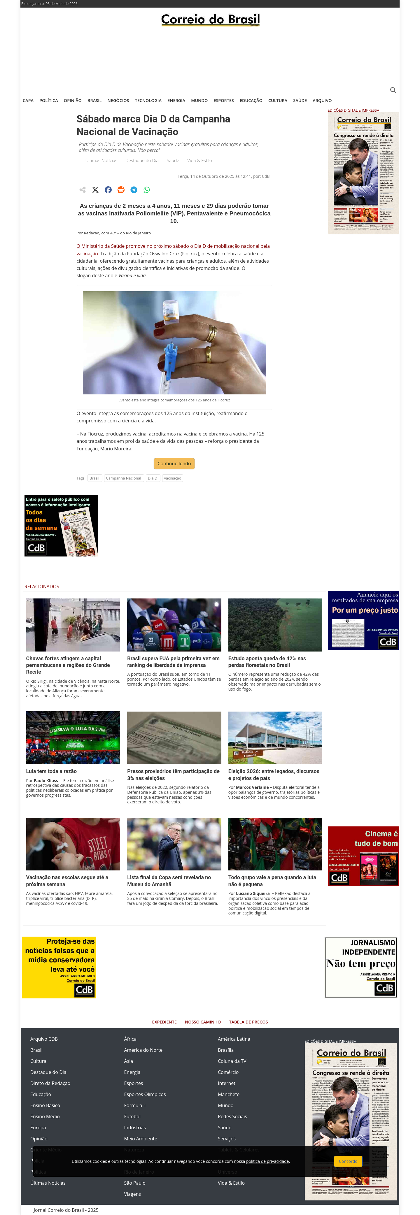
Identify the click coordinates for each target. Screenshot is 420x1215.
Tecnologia (148, 100)
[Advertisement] (210, 60)
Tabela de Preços (248, 1022)
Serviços (227, 1138)
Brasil (95, 100)
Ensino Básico (45, 1105)
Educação (251, 100)
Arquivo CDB (44, 1039)
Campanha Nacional (123, 478)
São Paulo (135, 1183)
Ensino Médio (45, 1116)
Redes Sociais (232, 1116)
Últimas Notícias (101, 160)
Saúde (300, 100)
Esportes (224, 100)
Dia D (152, 478)
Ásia (128, 1061)
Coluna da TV (232, 1061)
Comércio (228, 1072)
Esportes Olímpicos (145, 1094)
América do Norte (143, 1050)
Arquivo (322, 100)
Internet (226, 1083)
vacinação (172, 478)
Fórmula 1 (135, 1105)
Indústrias (135, 1127)
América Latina (234, 1039)
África (130, 1039)
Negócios (118, 100)
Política (48, 100)
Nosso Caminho (203, 1022)
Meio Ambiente (140, 1138)
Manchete (228, 1094)
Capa (28, 100)
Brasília (226, 1050)
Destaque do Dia (142, 160)
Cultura (277, 100)
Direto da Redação (50, 1083)
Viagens (132, 1194)
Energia (176, 100)
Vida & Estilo (199, 160)
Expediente (164, 1022)
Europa (38, 1127)
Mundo (199, 100)
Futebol (132, 1116)
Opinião (73, 100)
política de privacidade (267, 1161)
